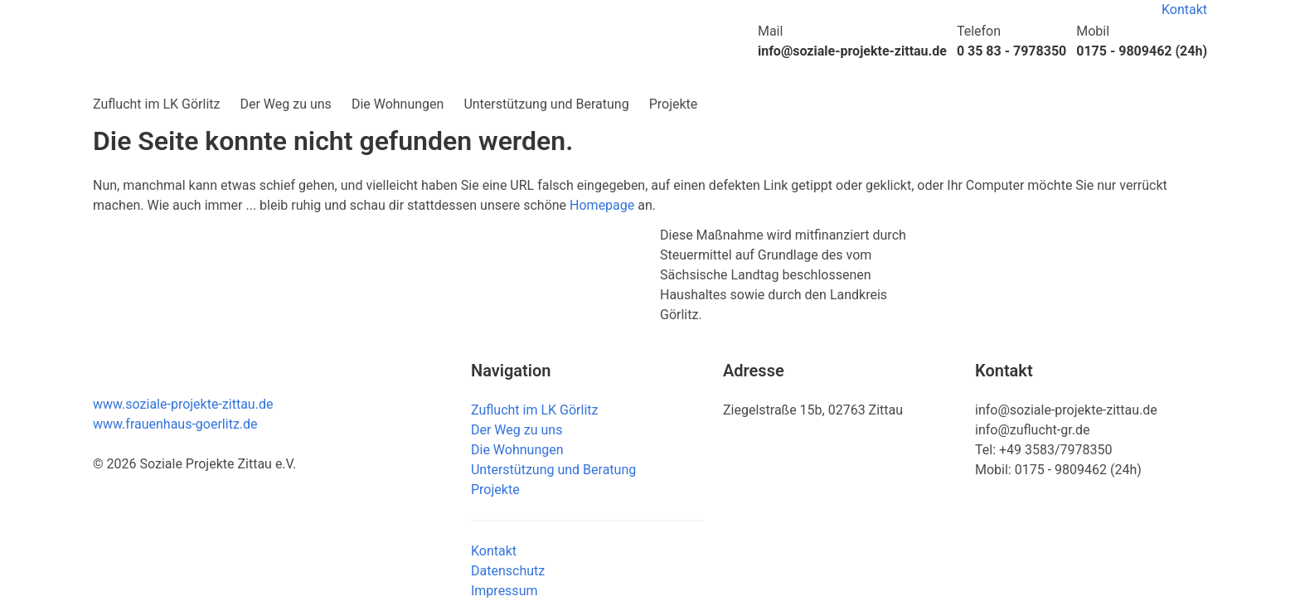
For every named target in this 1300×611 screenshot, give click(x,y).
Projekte (673, 104)
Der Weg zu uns (285, 104)
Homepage (602, 205)
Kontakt (1184, 9)
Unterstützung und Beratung (545, 104)
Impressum (504, 591)
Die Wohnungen (398, 104)
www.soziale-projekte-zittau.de (183, 404)
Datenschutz (508, 571)
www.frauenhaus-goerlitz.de (175, 424)
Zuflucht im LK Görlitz (156, 104)
